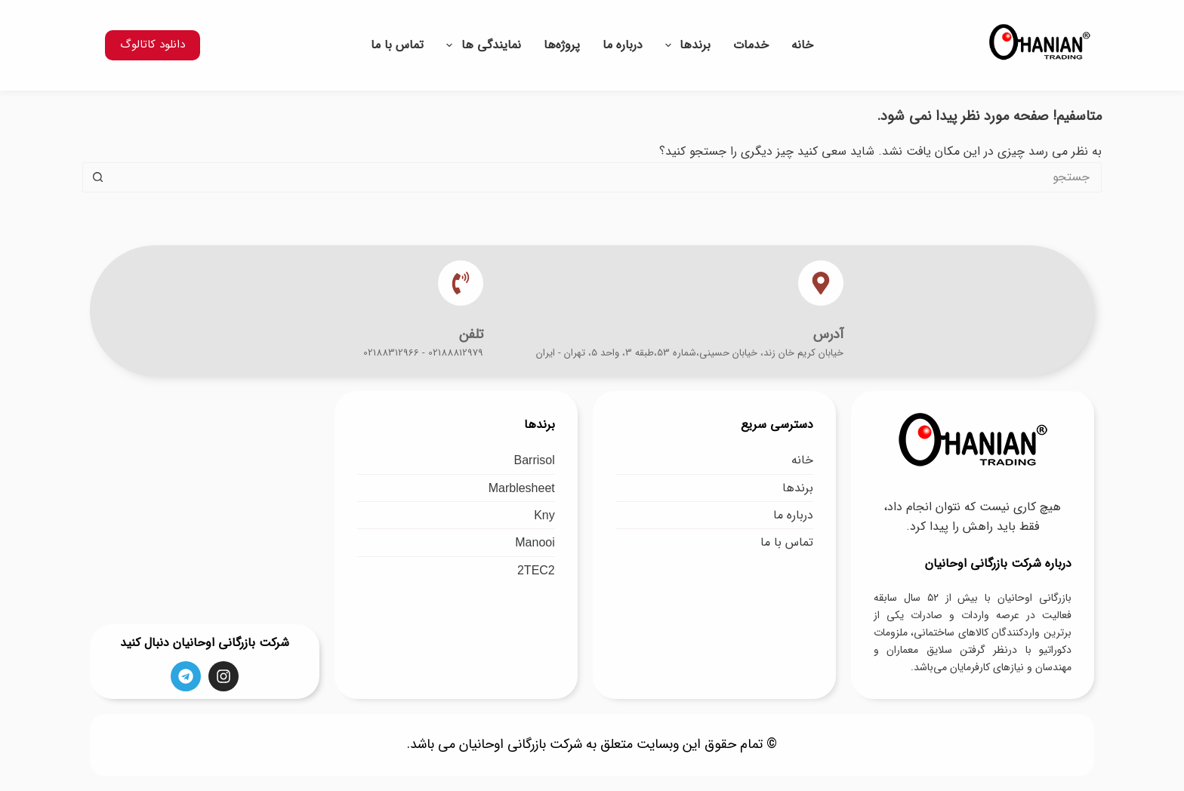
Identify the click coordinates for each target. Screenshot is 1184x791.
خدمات (751, 44)
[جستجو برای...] (607, 177)
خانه (802, 44)
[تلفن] (460, 283)
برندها (685, 44)
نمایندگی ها (480, 44)
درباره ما (623, 44)
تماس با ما (397, 44)
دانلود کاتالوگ (152, 44)
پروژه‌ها (562, 44)
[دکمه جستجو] (97, 177)
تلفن (471, 334)
